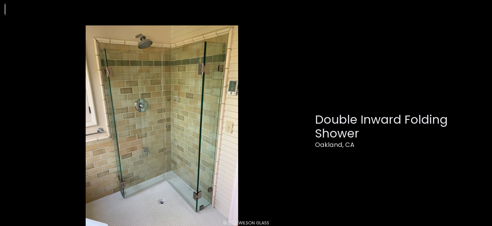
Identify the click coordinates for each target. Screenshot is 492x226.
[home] (38, 9)
